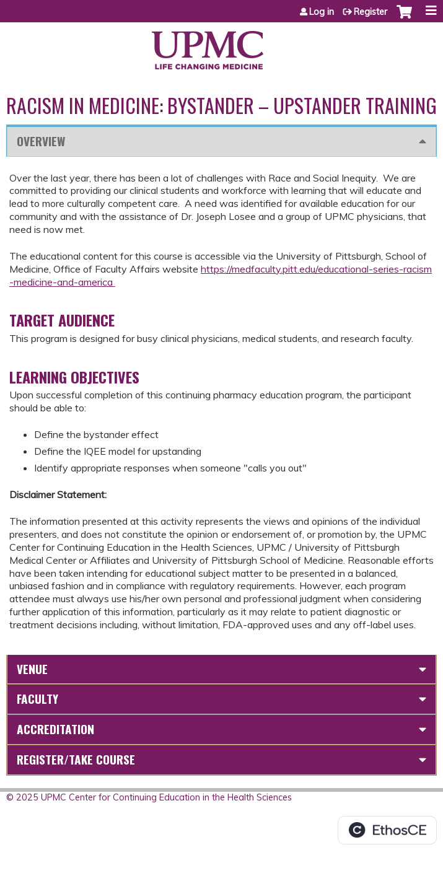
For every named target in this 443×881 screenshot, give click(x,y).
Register (370, 11)
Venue (32, 669)
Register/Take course (76, 759)
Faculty (37, 699)
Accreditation (55, 729)
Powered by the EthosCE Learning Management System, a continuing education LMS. (387, 830)
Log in (321, 11)
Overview (41, 141)
